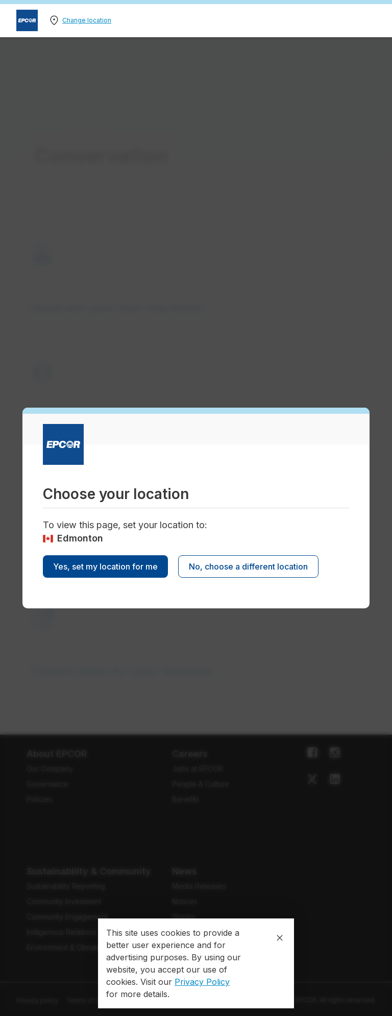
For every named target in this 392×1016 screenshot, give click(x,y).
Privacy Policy (202, 982)
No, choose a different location (248, 566)
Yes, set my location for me (105, 566)
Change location (86, 20)
